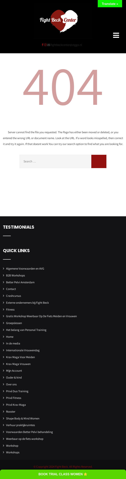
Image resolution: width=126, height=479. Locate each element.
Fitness (10, 309)
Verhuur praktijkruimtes (20, 425)
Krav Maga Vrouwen (18, 364)
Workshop (12, 445)
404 (63, 84)
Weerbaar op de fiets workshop (24, 439)
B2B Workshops (15, 275)
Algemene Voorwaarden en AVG (25, 268)
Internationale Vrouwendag (23, 350)
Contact (11, 289)
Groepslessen (14, 323)
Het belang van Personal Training (26, 330)
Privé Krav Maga (16, 405)
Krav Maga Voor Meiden (20, 357)
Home (9, 337)
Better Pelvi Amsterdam (20, 282)
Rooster (10, 411)
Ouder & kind (14, 377)
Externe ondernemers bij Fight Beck (27, 302)
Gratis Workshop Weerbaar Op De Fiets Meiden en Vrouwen (41, 316)
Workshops (12, 452)
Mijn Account (14, 370)
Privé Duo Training (17, 391)
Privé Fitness (13, 398)
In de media (13, 343)
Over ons (11, 384)
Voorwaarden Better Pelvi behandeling (29, 432)
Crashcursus (13, 296)
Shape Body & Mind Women (22, 418)
